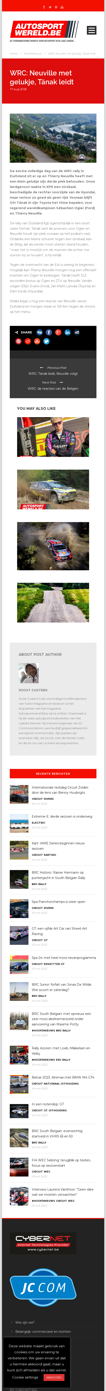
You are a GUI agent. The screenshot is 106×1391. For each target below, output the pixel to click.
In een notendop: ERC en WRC (36, 461)
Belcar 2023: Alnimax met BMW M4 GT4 (63, 1077)
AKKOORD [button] (54, 1377)
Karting (50, 854)
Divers (49, 798)
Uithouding (70, 1083)
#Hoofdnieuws (33, 53)
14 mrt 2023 (39, 1000)
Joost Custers (33, 690)
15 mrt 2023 (39, 827)
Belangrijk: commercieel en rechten (43, 1332)
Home (14, 53)
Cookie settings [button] (25, 1377)
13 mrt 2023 (39, 1176)
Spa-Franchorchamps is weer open (58, 902)
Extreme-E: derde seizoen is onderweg (62, 816)
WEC (47, 1171)
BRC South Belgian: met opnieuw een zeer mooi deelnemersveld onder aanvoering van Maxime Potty (61, 1019)
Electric (38, 822)
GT (46, 940)
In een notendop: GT (48, 1104)
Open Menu (91, 30)
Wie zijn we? (25, 1322)
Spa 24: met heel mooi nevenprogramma (64, 958)
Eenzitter (52, 964)
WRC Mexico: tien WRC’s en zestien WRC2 (44, 574)
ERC (58, 1059)
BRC (34, 884)
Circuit (37, 798)
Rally (42, 884)
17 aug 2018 (18, 89)
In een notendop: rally (31, 513)
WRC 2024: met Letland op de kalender (42, 626)
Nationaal (52, 1083)
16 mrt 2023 (39, 803)
